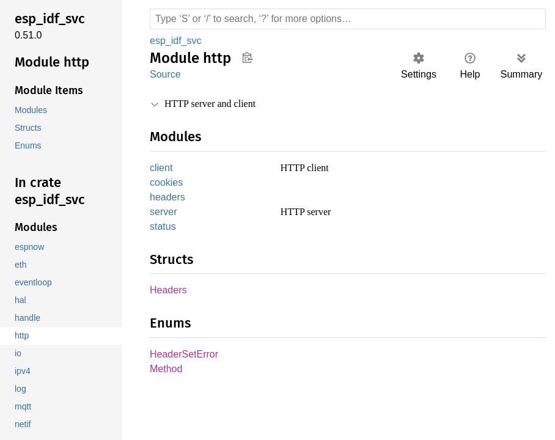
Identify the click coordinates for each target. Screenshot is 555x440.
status (163, 229)
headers (168, 199)
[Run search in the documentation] (348, 19)
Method (167, 374)
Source (165, 74)
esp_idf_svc (175, 40)
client (162, 168)
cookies (166, 183)
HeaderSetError (184, 358)
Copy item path (247, 57)
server (163, 214)
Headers (168, 293)
